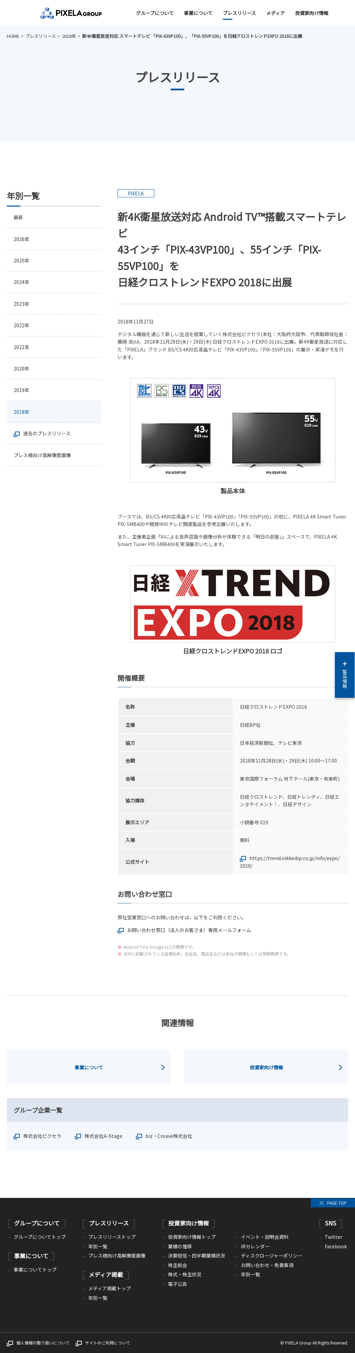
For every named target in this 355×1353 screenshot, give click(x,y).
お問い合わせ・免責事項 (267, 1265)
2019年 (21, 390)
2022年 (21, 325)
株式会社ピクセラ (42, 1135)
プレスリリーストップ (112, 1236)
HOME (13, 36)
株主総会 (177, 1265)
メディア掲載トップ (109, 1288)
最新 (18, 217)
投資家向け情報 (311, 13)
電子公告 (177, 1283)
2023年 (21, 303)
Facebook (336, 1246)
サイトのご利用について (107, 1343)
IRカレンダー (255, 1246)
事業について (198, 13)
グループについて (155, 13)
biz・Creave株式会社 (168, 1135)
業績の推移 (180, 1246)
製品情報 (344, 675)
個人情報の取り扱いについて (43, 1343)
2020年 (21, 368)
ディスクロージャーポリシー (271, 1255)
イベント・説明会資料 (265, 1236)
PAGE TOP (336, 1203)
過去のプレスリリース (47, 433)
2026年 (21, 239)
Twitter (333, 1236)
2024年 (21, 282)
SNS (330, 1223)
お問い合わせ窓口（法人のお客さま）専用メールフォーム (189, 930)
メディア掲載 (106, 1274)
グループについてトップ (40, 1236)
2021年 (21, 347)
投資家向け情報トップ (192, 1236)
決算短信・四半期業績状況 (196, 1255)
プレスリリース (239, 13)
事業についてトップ (35, 1269)
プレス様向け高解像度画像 (42, 455)
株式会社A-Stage (103, 1135)
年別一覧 (97, 1246)
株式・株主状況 (184, 1274)
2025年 (21, 260)
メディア (275, 13)
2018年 (69, 36)
